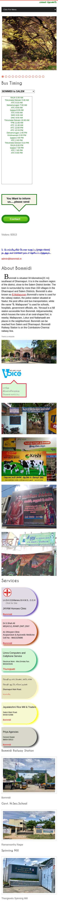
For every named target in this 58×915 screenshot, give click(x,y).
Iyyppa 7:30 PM (17, 148)
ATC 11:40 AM (17, 125)
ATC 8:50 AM (17, 113)
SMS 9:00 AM (17, 115)
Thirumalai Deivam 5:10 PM (17, 143)
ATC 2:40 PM (17, 140)
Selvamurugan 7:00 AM (17, 105)
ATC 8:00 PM (17, 153)
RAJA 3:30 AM (17, 97)
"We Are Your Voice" (10, 367)
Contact (15, 219)
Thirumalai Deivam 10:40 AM (17, 120)
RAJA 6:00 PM (17, 145)
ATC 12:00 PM (17, 128)
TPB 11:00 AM (17, 123)
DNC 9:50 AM (17, 118)
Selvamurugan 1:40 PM (17, 133)
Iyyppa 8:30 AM (17, 110)
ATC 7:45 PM (17, 150)
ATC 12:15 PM (17, 130)
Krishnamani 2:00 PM (17, 135)
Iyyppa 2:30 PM (17, 138)
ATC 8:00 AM (17, 108)
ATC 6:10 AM (17, 102)
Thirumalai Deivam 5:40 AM (17, 100)
